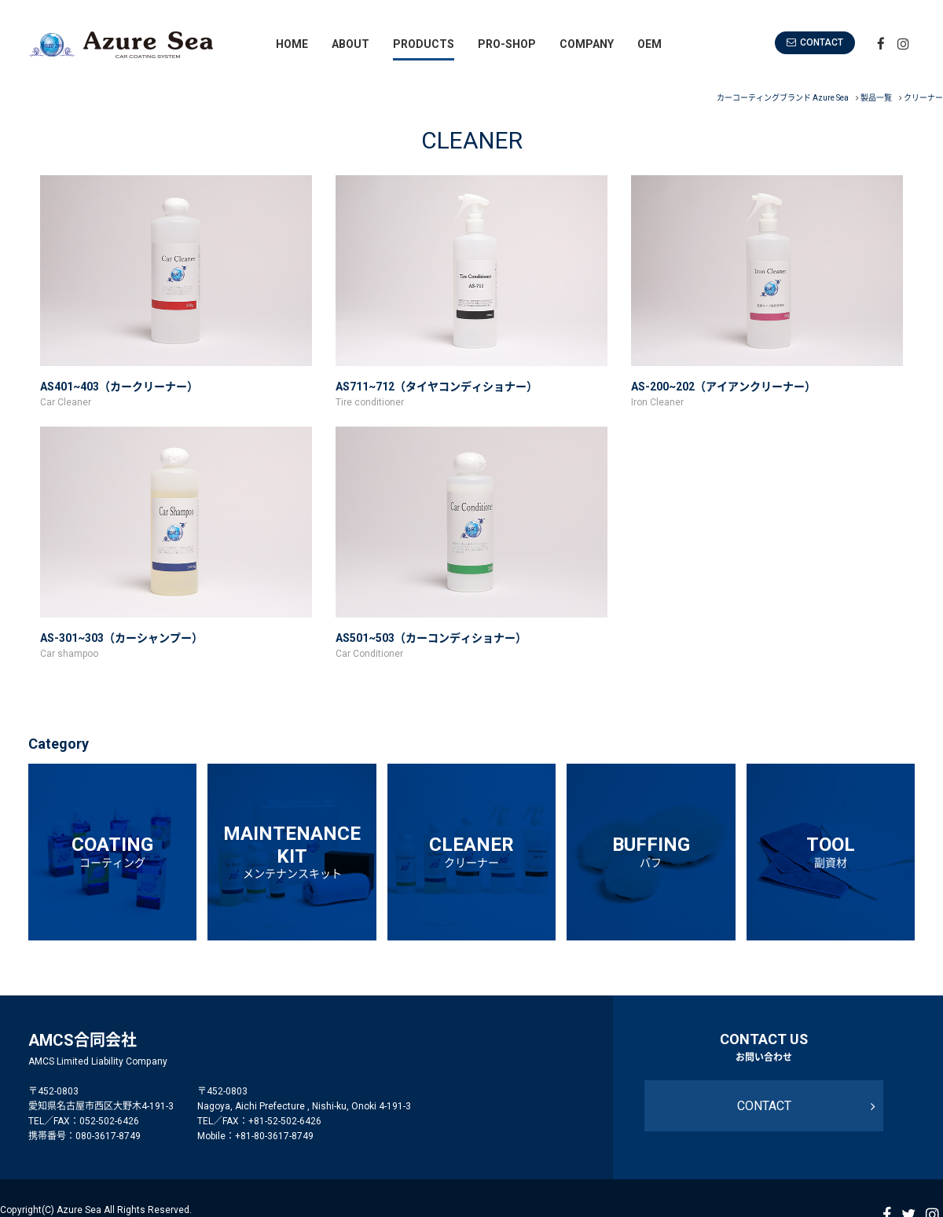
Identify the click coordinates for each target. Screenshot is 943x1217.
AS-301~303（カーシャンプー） (120, 638)
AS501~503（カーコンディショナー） (431, 638)
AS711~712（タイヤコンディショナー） (436, 386)
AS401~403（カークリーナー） (118, 386)
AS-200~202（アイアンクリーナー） (722, 386)
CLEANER (471, 852)
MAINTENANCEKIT (291, 851)
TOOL (831, 852)
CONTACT (830, 42)
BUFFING (651, 852)
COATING (112, 852)
